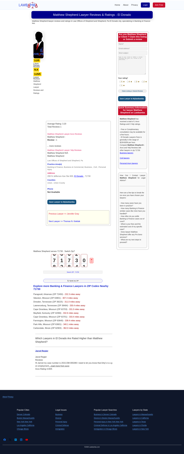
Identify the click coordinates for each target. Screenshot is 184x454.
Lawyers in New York (140, 429)
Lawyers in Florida (139, 425)
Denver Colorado (23, 414)
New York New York (24, 422)
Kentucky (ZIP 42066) (52, 313)
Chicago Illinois (23, 429)
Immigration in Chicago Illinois (105, 429)
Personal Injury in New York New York (108, 422)
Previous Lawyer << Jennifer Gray (64, 214)
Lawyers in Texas (139, 422)
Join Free (159, 5)
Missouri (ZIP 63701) (58, 317)
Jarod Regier (41, 351)
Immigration (60, 429)
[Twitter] (10, 440)
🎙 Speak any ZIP (73, 281)
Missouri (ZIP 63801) (51, 298)
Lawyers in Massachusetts (142, 414)
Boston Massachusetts (26, 418)
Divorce (58, 418)
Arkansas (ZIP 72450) (53, 294)
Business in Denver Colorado (105, 414)
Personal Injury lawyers (129, 163)
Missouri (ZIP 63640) (54, 321)
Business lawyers (126, 153)
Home (117, 5)
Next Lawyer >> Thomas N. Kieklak (64, 221)
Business (59, 414)
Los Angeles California (25, 425)
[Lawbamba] (28, 5)
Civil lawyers (125, 158)
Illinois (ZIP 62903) (53, 328)
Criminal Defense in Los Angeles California (110, 425)
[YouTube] (27, 440)
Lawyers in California (140, 418)
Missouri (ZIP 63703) (58, 309)
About (125, 5)
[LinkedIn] (21, 440)
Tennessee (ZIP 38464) (58, 305)
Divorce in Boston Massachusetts (107, 418)
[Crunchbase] (16, 440)
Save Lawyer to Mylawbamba (62, 202)
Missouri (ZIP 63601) (52, 324)
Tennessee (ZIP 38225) (52, 302)
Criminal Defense (62, 425)
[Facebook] (5, 440)
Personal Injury (61, 422)
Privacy (134, 5)
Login (145, 5)
